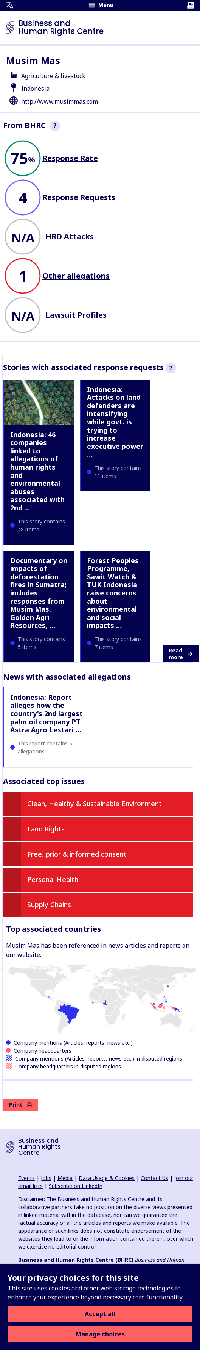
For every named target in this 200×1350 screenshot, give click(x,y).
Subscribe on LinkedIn (75, 1185)
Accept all (100, 1314)
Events (26, 1178)
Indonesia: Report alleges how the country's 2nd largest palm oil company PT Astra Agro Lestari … (46, 713)
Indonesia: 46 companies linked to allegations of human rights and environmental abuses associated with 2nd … (37, 471)
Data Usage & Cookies (107, 1178)
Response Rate (70, 158)
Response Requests (78, 197)
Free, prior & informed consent (77, 854)
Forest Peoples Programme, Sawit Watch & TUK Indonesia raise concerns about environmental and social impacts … (113, 593)
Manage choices (100, 1334)
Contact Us (154, 1178)
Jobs (46, 1178)
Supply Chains (49, 904)
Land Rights (46, 828)
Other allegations (76, 276)
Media (65, 1178)
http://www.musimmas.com (59, 101)
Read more (181, 654)
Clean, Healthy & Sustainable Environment (94, 803)
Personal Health (52, 879)
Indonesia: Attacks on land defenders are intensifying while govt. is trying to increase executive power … (115, 422)
